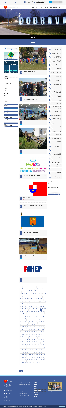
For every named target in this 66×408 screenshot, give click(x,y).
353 (32, 334)
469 (20, 352)
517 (29, 359)
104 (29, 298)
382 (23, 339)
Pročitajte (33, 42)
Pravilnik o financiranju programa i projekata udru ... (25, 386)
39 (35, 290)
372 (25, 337)
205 (25, 313)
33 (24, 290)
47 (24, 291)
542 (37, 362)
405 (25, 342)
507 (32, 357)
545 (44, 362)
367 (39, 336)
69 (39, 293)
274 (29, 323)
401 (41, 341)
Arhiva (5, 95)
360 (23, 336)
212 (41, 313)
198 (34, 311)
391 (43, 339)
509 (37, 357)
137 (22, 303)
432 (36, 346)
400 (39, 341)
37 (31, 290)
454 (37, 349)
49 (28, 291)
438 (25, 347)
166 (38, 306)
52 (33, 291)
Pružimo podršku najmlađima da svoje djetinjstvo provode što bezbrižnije (34, 176)
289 (39, 324)
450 (27, 349)
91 (28, 296)
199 (36, 311)
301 (41, 326)
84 (41, 295)
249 (23, 319)
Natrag (21, 371)
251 (27, 319)
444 (39, 347)
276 (34, 323)
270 (20, 323)
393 (23, 341)
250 (25, 319)
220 (34, 314)
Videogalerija (6, 81)
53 (35, 291)
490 (44, 354)
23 (31, 288)
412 (41, 342)
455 (39, 349)
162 (29, 306)
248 (20, 319)
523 (43, 359)
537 (25, 362)
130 (34, 301)
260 (23, 321)
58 (45, 291)
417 (27, 344)
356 (39, 334)
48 (26, 291)
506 (30, 357)
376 (34, 337)
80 (33, 295)
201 (41, 311)
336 (43, 331)
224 (43, 314)
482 (25, 354)
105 (32, 298)
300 (39, 326)
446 (44, 347)
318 (29, 329)
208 (32, 313)
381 (20, 339)
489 (41, 354)
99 (43, 296)
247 (43, 318)
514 (23, 359)
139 (27, 303)
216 (25, 314)
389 (39, 339)
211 (39, 313)
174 (31, 308)
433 (39, 346)
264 (32, 321)
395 (27, 341)
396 (30, 341)
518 (32, 359)
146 (43, 303)
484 (30, 354)
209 (34, 313)
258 (43, 319)
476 (36, 352)
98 (41, 296)
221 (36, 314)
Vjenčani (5, 88)
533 (41, 360)
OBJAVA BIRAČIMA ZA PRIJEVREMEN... (28, 199)
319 (31, 329)
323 (40, 329)
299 (36, 326)
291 (43, 324)
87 (20, 296)
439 (27, 347)
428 (27, 346)
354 (34, 334)
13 (39, 286)
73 (20, 295)
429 (30, 346)
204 (23, 313)
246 (41, 318)
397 (32, 341)
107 (36, 298)
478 (41, 352)
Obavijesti (46, 7)
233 (36, 316)
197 (32, 311)
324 (43, 329)
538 (27, 362)
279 (41, 323)
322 (38, 329)
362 (27, 336)
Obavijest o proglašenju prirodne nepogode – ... (25, 384)
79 (31, 295)
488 (39, 354)
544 (41, 362)
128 (29, 301)
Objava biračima (26, 197)
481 (23, 354)
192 (20, 311)
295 (27, 326)
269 (43, 321)
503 (23, 357)
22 (29, 288)
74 (22, 295)
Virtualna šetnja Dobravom (9, 74)
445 (41, 347)
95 (35, 296)
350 (25, 334)
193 (22, 311)
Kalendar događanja (37, 390)
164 (34, 306)
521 (38, 359)
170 (23, 308)
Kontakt (60, 7)
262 (27, 321)
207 (30, 313)
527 (27, 360)
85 (43, 295)
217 (27, 314)
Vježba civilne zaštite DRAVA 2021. (30, 232)
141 (31, 303)
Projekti (51, 7)
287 (34, 324)
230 (29, 316)
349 (23, 334)
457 (44, 349)
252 (29, 319)
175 (33, 308)
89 (24, 296)
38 (33, 290)
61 (24, 293)
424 (43, 344)
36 (29, 290)
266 (36, 321)
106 (34, 298)
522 (41, 359)
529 (32, 360)
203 (20, 313)
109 (41, 298)
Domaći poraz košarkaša (28, 255)
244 (36, 318)
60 (22, 293)
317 (27, 329)
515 (25, 359)
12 (37, 286)
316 (25, 329)
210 (36, 313)
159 (23, 306)
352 (29, 334)
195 (27, 311)
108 (38, 298)
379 (41, 337)
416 (25, 344)
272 (25, 323)
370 (20, 337)
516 (27, 359)
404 (23, 342)
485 (32, 354)
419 (32, 344)
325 (45, 329)
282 (23, 324)
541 (34, 362)
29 (42, 288)
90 (26, 296)
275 (31, 323)
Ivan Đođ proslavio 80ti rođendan (23, 391)
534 (43, 360)
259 (20, 321)
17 (20, 288)
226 (20, 316)
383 (25, 339)
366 (36, 336)
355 (36, 334)
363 (29, 336)
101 (22, 298)
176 (36, 308)
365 (34, 336)
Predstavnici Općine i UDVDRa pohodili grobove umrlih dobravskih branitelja (34, 99)
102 (25, 298)
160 (25, 306)
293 (23, 326)
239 (25, 318)
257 (41, 319)
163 (32, 306)
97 (39, 296)
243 (34, 318)
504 (25, 357)
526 (25, 360)
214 (20, 314)
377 (36, 337)
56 (41, 291)
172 (27, 308)
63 (28, 293)
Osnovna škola (6, 85)
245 (39, 318)
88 (22, 296)
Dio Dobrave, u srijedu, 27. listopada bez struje (34, 279)
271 (22, 323)
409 (34, 342)
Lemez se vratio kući (27, 150)
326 (20, 331)
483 (27, 354)
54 (37, 291)
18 (22, 288)
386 (32, 339)
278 (38, 323)
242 (32, 318)
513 (20, 359)
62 (26, 293)
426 (23, 346)
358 (43, 334)
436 (20, 347)
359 (20, 336)
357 (41, 334)
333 (36, 331)
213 (43, 313)
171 (25, 308)
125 (22, 301)
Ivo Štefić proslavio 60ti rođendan (23, 393)
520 (36, 359)
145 (40, 303)
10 (33, 286)
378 (38, 337)
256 (39, 319)
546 (20, 364)
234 (38, 316)
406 (27, 342)
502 (20, 357)
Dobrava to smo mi (7, 97)
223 (40, 314)
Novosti (33, 7)
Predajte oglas (57, 194)
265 (34, 321)
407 (30, 342)
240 (27, 318)
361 (25, 336)
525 (23, 360)
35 (27, 290)
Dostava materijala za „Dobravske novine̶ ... (24, 397)
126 (25, 301)
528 (30, 360)
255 (36, 319)
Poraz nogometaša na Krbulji (30, 71)
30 (44, 288)
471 (25, 352)
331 (32, 331)
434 (41, 346)
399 (36, 341)
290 (41, 324)
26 (37, 288)
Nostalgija (6, 78)
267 (39, 321)
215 (22, 314)
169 (20, 308)
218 (29, 314)
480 (20, 354)
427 (25, 346)
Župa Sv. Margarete (7, 83)
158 (20, 306)
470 (23, 352)
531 (36, 360)
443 (37, 347)
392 (20, 341)
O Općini (37, 7)
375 (31, 337)
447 (20, 349)
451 (30, 349)
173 (29, 308)
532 (39, 360)
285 (29, 324)
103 (27, 298)
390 (41, 339)
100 (20, 298)
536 (23, 362)
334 (38, 331)
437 (23, 347)
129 (31, 301)
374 (29, 337)
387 (34, 339)
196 (29, 311)
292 (20, 326)
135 (45, 301)
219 (31, 314)
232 (34, 316)
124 (20, 301)
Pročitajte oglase (51, 194)
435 (43, 346)
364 (32, 336)
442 (34, 347)
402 (43, 341)
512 (44, 357)
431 (34, 346)
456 (41, 349)
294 (25, 326)
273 (27, 323)
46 (22, 291)
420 (34, 344)
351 (27, 334)
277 (36, 323)
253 (32, 319)
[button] (41, 406)
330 (29, 331)
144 (38, 303)
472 (27, 352)
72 (45, 293)
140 (29, 303)
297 (32, 326)
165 (36, 306)
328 (25, 331)
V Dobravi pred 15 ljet (7, 98)
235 (41, 316)
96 (37, 296)
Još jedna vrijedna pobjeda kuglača (31, 121)
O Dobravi (41, 7)
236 (43, 316)
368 (41, 336)
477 (39, 352)
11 (35, 286)
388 (36, 339)
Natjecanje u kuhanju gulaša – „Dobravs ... (24, 395)
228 (25, 316)
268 (41, 321)
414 (20, 344)
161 (27, 306)
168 (43, 306)
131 (36, 301)
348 (20, 334)
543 (39, 362)
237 (20, 318)
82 (37, 295)
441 (32, 347)
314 (20, 329)
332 (34, 331)
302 (43, 326)
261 (25, 321)
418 (29, 344)
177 (38, 308)
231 (32, 316)
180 (45, 308)
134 (42, 301)
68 (37, 293)
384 (27, 339)
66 (33, 293)
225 (45, 314)
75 (24, 295)
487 (37, 354)
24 (33, 288)
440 (30, 347)
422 (38, 344)
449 (25, 349)
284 (27, 324)
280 (43, 323)
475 (34, 352)
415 (23, 344)
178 (40, 308)
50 (30, 291)
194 (25, 311)
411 (39, 342)
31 (20, 290)
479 (43, 352)
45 (20, 291)
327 (23, 331)
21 (27, 288)
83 (39, 295)
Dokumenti (55, 7)
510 (39, 357)
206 (27, 313)
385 (29, 339)
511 (41, 357)
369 (43, 336)
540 (32, 362)
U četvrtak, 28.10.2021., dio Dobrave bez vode (33, 205)
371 (22, 337)
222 (38, 314)
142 (34, 303)
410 (37, 342)
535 (20, 362)
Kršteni (5, 90)
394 (25, 341)
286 (32, 324)
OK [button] (61, 406)
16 (44, 286)
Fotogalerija (6, 76)
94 (33, 296)
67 (35, 293)
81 (35, 295)
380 (43, 337)
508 (34, 357)
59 (20, 293)
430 (32, 346)
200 (38, 311)
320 (34, 329)
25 (35, 288)
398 (34, 341)
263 (29, 321)
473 (29, 352)
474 (32, 352)
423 (41, 344)
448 (23, 349)
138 (25, 303)
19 (24, 288)
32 (22, 290)
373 (27, 337)
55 (39, 291)
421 (36, 344)
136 (20, 303)
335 (41, 331)
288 (36, 324)
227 (23, 316)
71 (43, 293)
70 (41, 293)
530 (34, 360)
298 (34, 326)
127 (27, 301)
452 (32, 349)
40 (37, 290)
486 (34, 354)
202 (43, 311)
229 (27, 316)
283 (25, 324)
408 (32, 342)
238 (23, 318)
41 (39, 290)
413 (43, 342)
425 (20, 346)
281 (20, 324)
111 (45, 298)
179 (42, 308)
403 (20, 342)
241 (29, 318)
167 (41, 306)
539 (30, 362)
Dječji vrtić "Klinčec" (7, 86)
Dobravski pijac (6, 93)
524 (20, 360)
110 (43, 298)
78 (29, 295)
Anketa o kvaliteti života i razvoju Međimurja (24, 382)
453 (34, 349)
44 (44, 290)
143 (36, 303)
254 (34, 319)
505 (27, 357)
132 (38, 301)
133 (40, 301)
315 (22, 329)
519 (34, 359)
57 (43, 291)
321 (36, 329)
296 (30, 326)
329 (27, 331)
